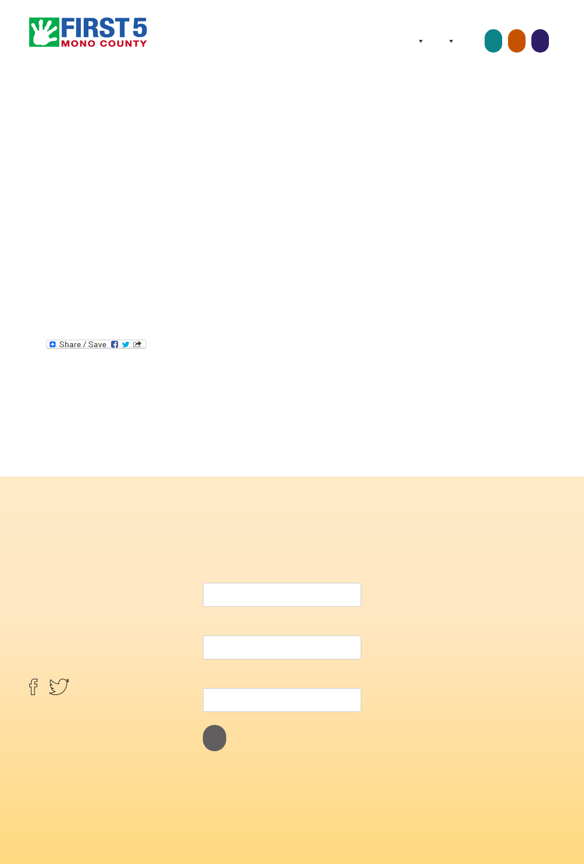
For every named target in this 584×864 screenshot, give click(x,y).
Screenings (540, 41)
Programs (449, 41)
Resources (473, 41)
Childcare (493, 41)
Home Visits (517, 41)
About (418, 41)
